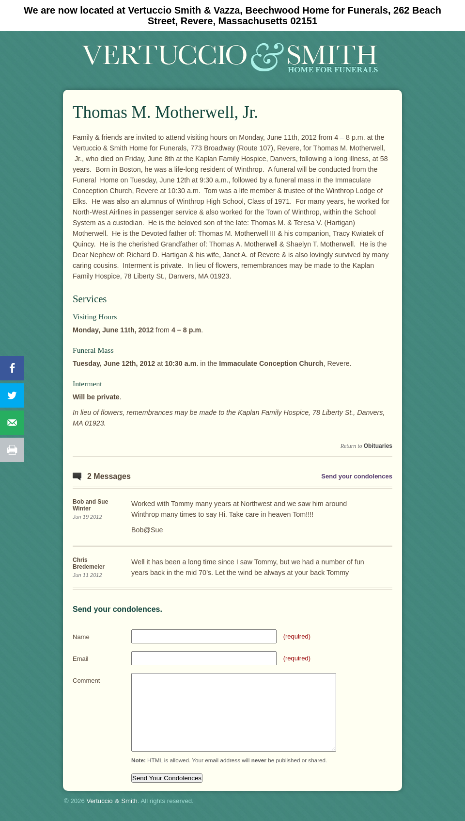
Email (81, 658)
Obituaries (378, 446)
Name (81, 636)
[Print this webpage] (12, 450)
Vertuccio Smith (112, 801)
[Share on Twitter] (12, 395)
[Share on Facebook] (12, 368)
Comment (86, 680)
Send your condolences (356, 476)
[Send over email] (12, 422)
